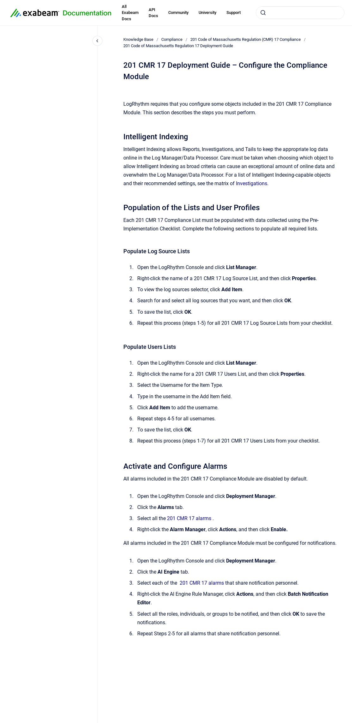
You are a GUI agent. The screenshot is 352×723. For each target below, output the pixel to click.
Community (178, 12)
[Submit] (263, 13)
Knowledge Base (138, 39)
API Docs (153, 12)
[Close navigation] (97, 41)
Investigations (251, 183)
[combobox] (300, 13)
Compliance (171, 39)
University (207, 12)
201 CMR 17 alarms (189, 518)
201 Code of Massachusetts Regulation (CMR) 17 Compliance (245, 39)
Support (233, 12)
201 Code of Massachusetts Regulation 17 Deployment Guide (178, 45)
